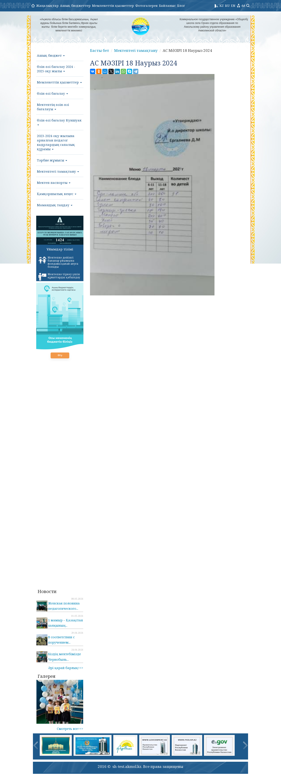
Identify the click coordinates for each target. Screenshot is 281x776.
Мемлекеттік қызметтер (113, 5)
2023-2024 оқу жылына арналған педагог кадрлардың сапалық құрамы (56, 142)
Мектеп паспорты (53, 182)
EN (233, 5)
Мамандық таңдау (54, 205)
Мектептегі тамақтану (58, 171)
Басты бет (99, 50)
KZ (222, 5)
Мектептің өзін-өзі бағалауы (53, 106)
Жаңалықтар (47, 5)
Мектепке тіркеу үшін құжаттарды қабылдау (59, 276)
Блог (181, 5)
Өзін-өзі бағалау (52, 93)
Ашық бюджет (51, 55)
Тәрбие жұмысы (52, 160)
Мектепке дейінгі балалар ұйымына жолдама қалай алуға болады (58, 262)
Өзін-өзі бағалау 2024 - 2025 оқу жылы (56, 68)
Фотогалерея (146, 5)
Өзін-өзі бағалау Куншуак (59, 121)
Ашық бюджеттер (75, 5)
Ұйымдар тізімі (60, 249)
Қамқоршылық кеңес (56, 194)
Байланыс (167, 5)
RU (227, 5)
